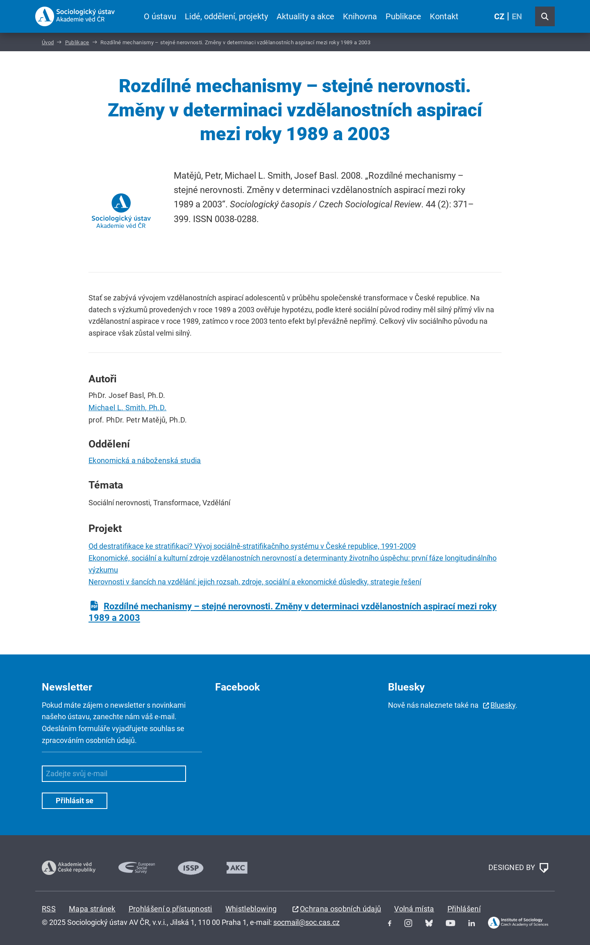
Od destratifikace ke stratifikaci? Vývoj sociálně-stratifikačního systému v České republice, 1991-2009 (252, 546)
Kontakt (444, 16)
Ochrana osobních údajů (340, 908)
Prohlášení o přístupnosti (170, 908)
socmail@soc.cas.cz (306, 922)
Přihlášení (464, 908)
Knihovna (360, 16)
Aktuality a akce (305, 16)
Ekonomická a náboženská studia (144, 460)
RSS (49, 908)
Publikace (403, 16)
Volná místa (414, 908)
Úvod (48, 42)
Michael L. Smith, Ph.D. (127, 407)
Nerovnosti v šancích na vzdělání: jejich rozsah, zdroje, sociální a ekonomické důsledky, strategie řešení (254, 581)
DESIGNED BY (518, 868)
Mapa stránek (92, 908)
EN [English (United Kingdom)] (517, 16)
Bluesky (502, 705)
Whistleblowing (251, 908)
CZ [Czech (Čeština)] (499, 16)
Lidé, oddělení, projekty (226, 16)
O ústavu (160, 16)
